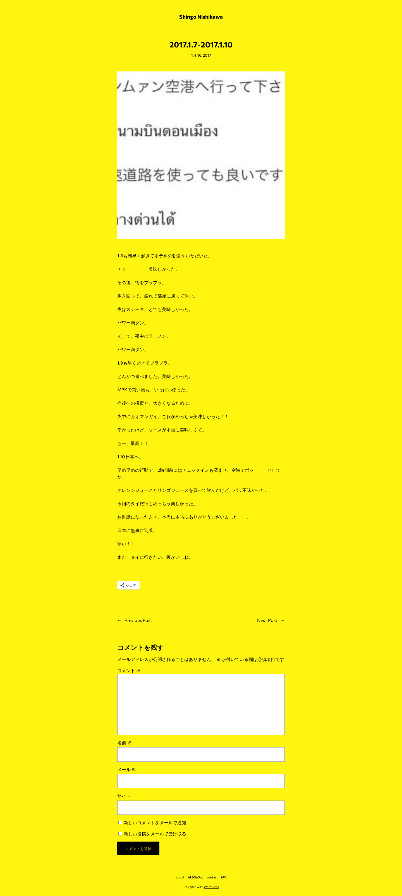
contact (212, 877)
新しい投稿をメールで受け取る (155, 833)
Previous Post (138, 620)
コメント (128, 670)
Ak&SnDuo (196, 877)
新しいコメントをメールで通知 (155, 822)
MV (223, 877)
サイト (124, 796)
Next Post (267, 620)
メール (126, 769)
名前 (124, 742)
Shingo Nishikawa (201, 16)
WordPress (211, 886)
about (180, 877)
